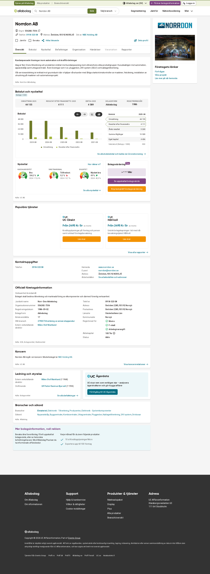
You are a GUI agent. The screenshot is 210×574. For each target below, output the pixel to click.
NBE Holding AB (90, 35)
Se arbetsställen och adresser (113, 277)
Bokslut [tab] (32, 49)
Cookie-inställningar (75, 508)
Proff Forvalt (89, 556)
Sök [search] (92, 11)
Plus (109, 508)
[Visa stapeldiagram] (98, 114)
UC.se (98, 556)
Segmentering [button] (138, 11)
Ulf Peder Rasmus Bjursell (53, 386)
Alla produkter (43, 3)
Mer (189, 11)
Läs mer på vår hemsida (166, 78)
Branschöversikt (61, 3)
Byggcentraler (56, 414)
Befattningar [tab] (61, 49)
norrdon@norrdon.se (108, 270)
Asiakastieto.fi (109, 556)
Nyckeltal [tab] (46, 49)
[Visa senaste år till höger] (84, 114)
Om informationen (33, 504)
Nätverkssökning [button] (171, 11)
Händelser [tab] (95, 49)
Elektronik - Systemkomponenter (96, 411)
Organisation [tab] (79, 49)
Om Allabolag (31, 499)
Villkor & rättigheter (75, 504)
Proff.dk (60, 556)
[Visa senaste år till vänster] (77, 114)
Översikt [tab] (19, 49)
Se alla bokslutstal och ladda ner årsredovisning (121, 154)
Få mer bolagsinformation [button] (165, 3)
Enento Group (74, 538)
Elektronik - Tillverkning (58, 411)
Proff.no (51, 556)
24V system (126, 414)
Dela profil (141, 40)
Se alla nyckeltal (92, 190)
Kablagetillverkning (111, 414)
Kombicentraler (70, 414)
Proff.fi (67, 556)
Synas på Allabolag (24, 3)
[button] (154, 11)
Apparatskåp (43, 414)
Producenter (75, 411)
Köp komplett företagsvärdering (126, 189)
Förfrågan (159, 71)
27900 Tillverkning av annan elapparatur (56, 321)
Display (111, 504)
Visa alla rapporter (138, 252)
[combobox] (62, 11)
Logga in (189, 3)
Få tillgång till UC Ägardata (102, 392)
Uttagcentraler (84, 414)
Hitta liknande (50, 40)
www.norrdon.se (106, 267)
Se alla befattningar (67, 395)
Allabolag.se (77, 556)
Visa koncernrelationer (136, 364)
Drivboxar (136, 414)
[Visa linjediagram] (92, 114)
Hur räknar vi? (94, 164)
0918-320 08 (32, 35)
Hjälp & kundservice (76, 499)
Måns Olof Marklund (47, 325)
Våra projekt (160, 75)
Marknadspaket (115, 499)
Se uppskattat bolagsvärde (127, 181)
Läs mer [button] (82, 239)
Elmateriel (42, 411)
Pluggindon (97, 414)
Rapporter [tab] (127, 49)
